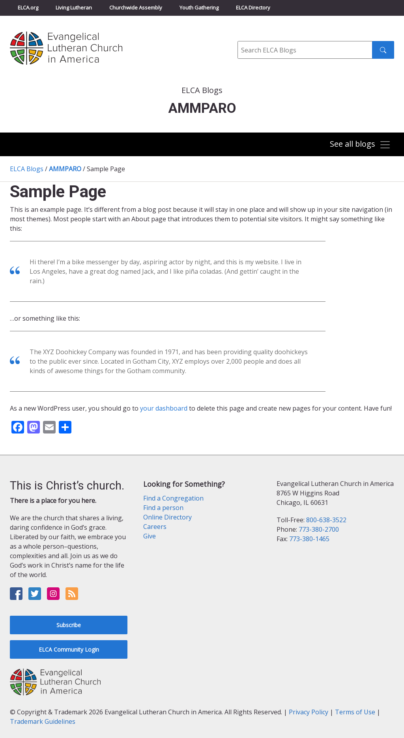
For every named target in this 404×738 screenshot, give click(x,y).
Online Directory (167, 517)
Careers (154, 526)
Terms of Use (355, 712)
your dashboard (163, 408)
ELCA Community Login (69, 649)
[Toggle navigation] (360, 145)
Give (149, 536)
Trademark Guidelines (42, 721)
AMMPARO (65, 168)
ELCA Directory (253, 7)
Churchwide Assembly (135, 7)
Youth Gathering (199, 7)
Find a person (163, 507)
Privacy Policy (308, 712)
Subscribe (68, 625)
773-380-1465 (309, 538)
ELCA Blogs (26, 168)
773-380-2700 (319, 529)
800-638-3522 (326, 520)
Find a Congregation (173, 498)
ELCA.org (28, 7)
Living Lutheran (74, 7)
